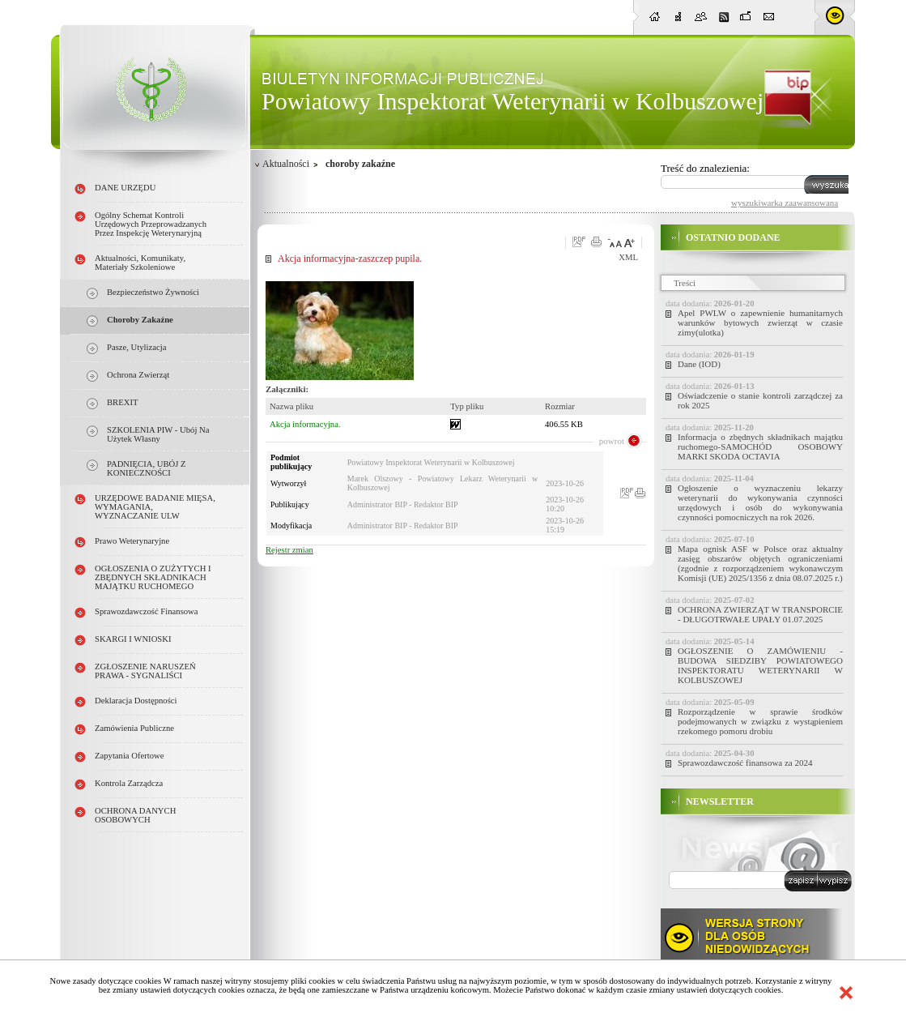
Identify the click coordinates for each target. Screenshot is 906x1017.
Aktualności (285, 163)
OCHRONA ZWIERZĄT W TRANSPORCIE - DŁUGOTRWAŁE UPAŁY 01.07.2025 (760, 614)
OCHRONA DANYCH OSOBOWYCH (135, 815)
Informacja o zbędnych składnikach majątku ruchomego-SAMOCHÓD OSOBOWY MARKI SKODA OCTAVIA (760, 446)
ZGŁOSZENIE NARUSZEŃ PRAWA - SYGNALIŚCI (145, 671)
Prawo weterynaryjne (132, 540)
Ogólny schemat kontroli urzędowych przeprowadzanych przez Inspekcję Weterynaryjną (150, 224)
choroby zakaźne (140, 319)
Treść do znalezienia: (705, 168)
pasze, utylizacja (136, 347)
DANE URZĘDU (125, 187)
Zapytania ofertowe (129, 755)
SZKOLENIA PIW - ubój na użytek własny (158, 434)
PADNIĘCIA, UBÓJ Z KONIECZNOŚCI (146, 468)
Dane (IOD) (699, 364)
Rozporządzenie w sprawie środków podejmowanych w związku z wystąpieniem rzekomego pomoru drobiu (760, 721)
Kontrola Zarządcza (129, 783)
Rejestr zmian (289, 549)
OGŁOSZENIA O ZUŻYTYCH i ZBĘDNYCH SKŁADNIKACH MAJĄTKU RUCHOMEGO (153, 577)
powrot (611, 441)
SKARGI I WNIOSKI (133, 639)
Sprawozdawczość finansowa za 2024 (745, 762)
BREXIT (122, 402)
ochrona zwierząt (138, 374)
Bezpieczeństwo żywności (153, 292)
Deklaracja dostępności (136, 700)
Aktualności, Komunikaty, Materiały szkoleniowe (140, 262)
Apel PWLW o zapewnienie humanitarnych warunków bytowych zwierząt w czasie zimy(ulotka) (760, 322)
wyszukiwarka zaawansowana (784, 202)
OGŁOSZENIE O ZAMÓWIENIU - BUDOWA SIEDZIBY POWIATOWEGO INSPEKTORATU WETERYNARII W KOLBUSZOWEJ (760, 665)
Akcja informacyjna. (305, 424)
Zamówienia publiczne (134, 728)
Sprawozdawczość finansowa (146, 611)
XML (628, 257)
